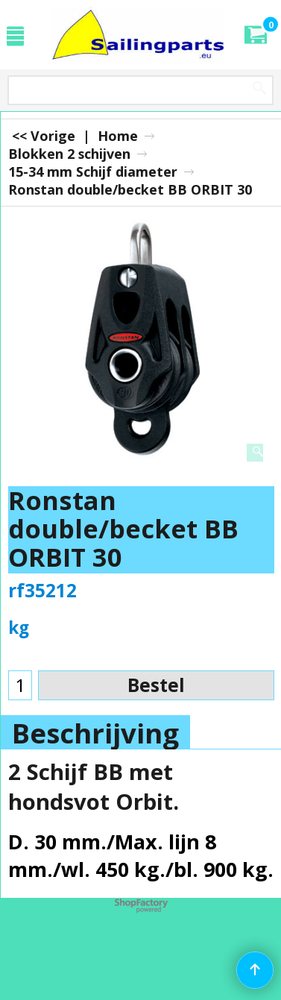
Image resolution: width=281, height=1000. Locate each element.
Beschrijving (95, 733)
